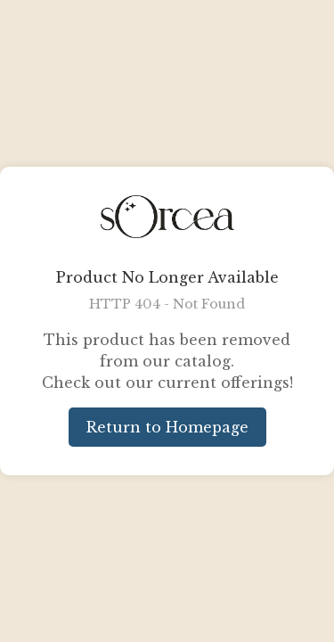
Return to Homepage (167, 427)
